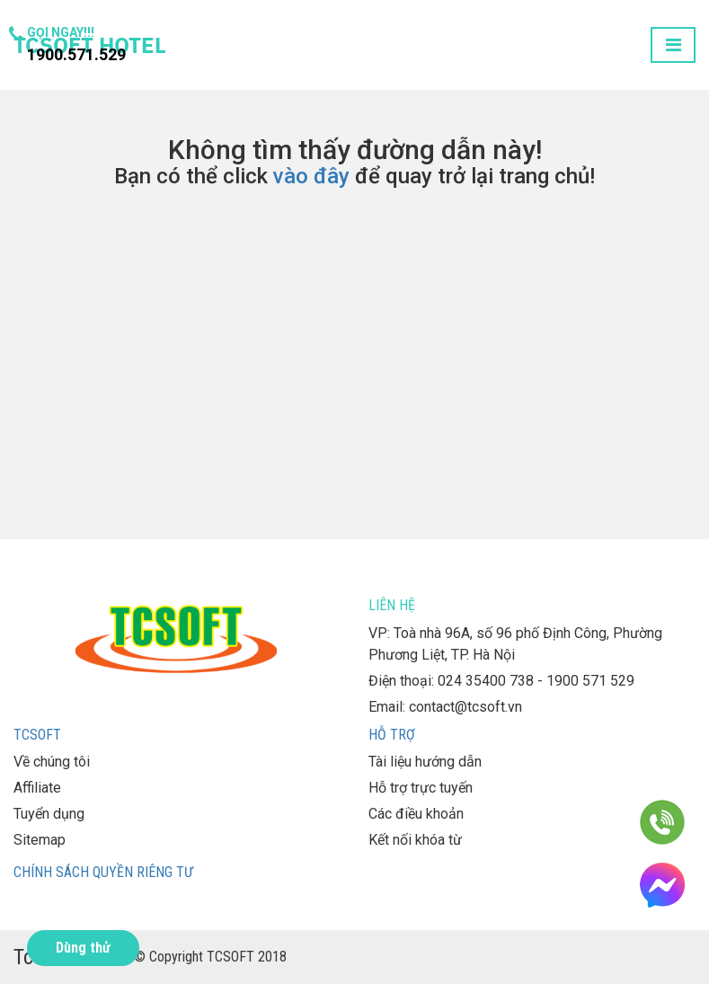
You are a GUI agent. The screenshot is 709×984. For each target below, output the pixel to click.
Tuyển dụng (48, 813)
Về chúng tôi (51, 761)
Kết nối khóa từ (415, 839)
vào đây (311, 176)
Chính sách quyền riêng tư (103, 872)
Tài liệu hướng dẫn (425, 761)
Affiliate (37, 787)
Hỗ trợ (391, 734)
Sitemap (39, 839)
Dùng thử (83, 947)
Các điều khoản (416, 813)
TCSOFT (37, 734)
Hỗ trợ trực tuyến (420, 787)
